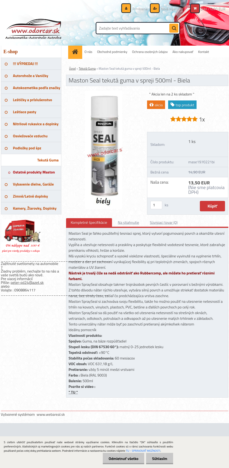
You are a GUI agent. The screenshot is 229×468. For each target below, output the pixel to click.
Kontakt (203, 51)
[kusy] (156, 205)
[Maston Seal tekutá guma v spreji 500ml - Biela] (103, 92)
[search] (174, 28)
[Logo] (33, 28)
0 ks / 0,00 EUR (213, 9)
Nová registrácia (171, 8)
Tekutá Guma (87, 68)
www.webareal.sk (50, 414)
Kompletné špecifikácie (89, 222)
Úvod (72, 68)
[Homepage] (76, 52)
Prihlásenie (140, 8)
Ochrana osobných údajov (150, 51)
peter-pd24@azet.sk (27, 282)
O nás (88, 51)
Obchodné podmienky (112, 51)
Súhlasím (159, 458)
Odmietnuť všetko (123, 458)
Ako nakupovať (182, 51)
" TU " (73, 392)
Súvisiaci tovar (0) (163, 222)
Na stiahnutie (128, 222)
